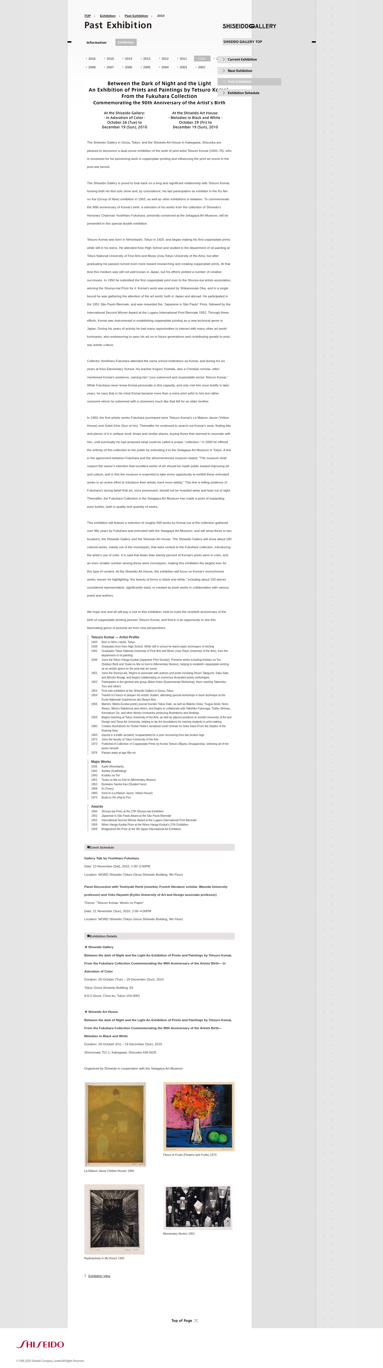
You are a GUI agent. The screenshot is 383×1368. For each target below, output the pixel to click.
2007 (110, 67)
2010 (201, 58)
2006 (128, 67)
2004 (165, 67)
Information (97, 42)
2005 (147, 67)
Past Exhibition (136, 15)
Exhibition (108, 15)
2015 (110, 58)
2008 (92, 67)
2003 (183, 67)
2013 (147, 58)
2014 (128, 58)
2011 (183, 58)
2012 (165, 58)
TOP (87, 15)
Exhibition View (99, 1276)
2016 (92, 58)
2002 (201, 67)
